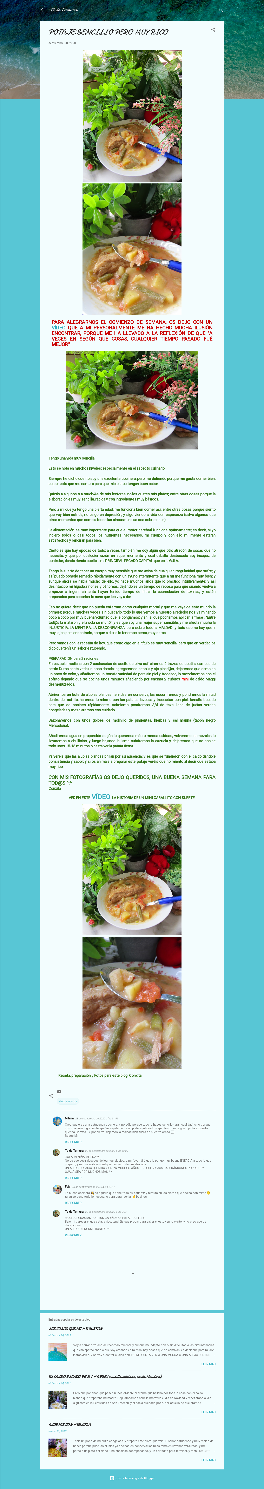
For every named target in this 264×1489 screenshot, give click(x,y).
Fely (67, 1187)
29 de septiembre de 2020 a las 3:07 (106, 1211)
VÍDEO (58, 328)
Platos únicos (68, 1101)
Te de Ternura (74, 1151)
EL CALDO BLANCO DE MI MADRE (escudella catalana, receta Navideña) (104, 1376)
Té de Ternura (63, 9)
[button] (213, 30)
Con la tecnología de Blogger (132, 1478)
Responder (73, 1142)
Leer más (209, 1364)
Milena (69, 1118)
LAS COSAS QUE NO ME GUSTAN (75, 1328)
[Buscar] (221, 11)
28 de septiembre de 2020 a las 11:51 (96, 1118)
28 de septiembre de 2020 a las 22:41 (93, 1186)
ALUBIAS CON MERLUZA (69, 1424)
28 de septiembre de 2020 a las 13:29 (106, 1150)
